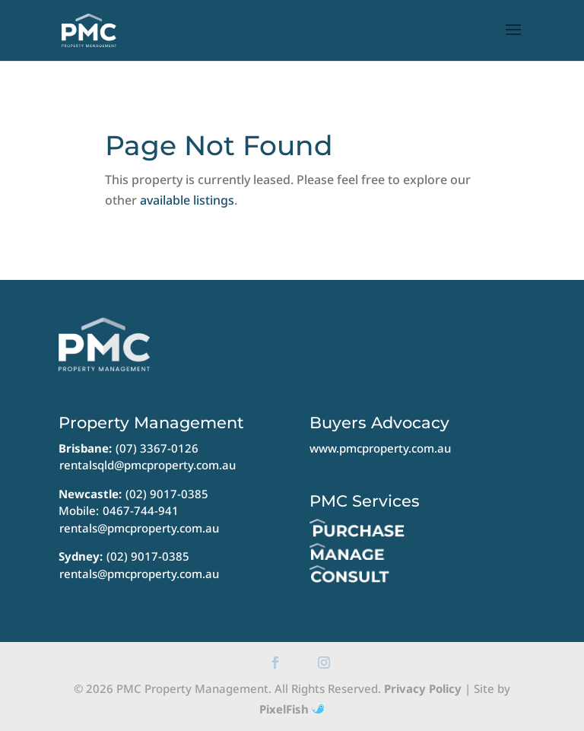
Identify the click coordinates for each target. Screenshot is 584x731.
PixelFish (291, 709)
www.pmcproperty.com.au (380, 448)
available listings (187, 200)
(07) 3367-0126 (157, 448)
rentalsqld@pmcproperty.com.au (147, 464)
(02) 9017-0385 (166, 493)
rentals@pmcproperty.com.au (139, 528)
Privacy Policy (423, 688)
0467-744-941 (141, 510)
